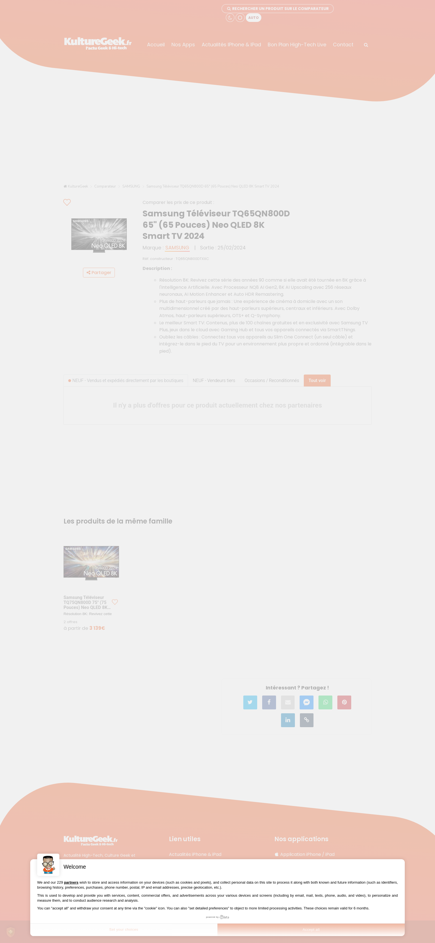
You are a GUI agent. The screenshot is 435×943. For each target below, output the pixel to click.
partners (71, 882)
